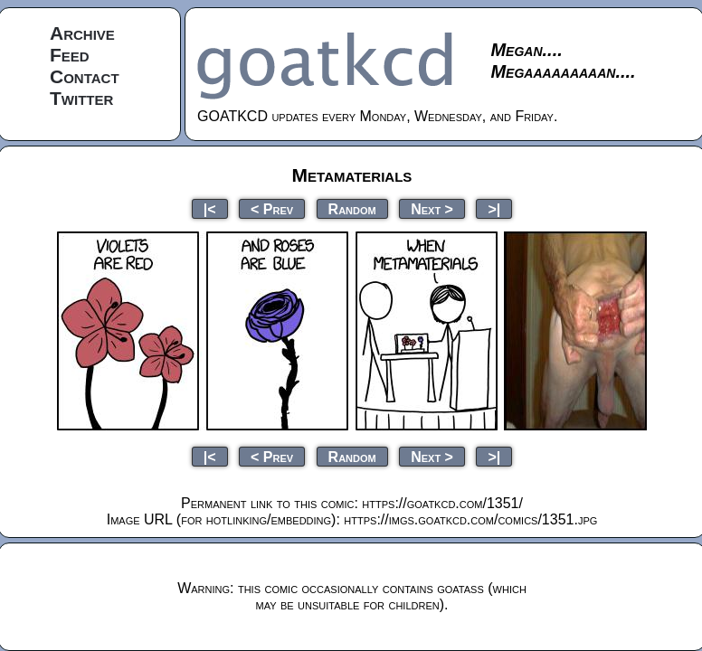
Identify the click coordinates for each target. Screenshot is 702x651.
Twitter (81, 98)
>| (494, 208)
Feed (70, 54)
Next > (432, 208)
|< (210, 208)
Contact (84, 76)
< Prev (272, 208)
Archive (82, 33)
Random (352, 208)
